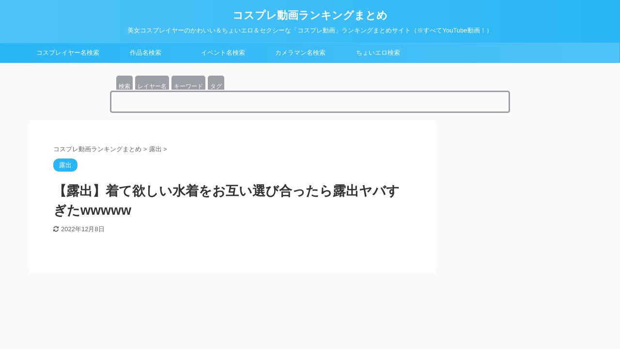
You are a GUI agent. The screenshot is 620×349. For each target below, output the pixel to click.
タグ (216, 86)
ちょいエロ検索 (378, 52)
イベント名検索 (223, 52)
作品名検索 (145, 52)
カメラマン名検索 (300, 52)
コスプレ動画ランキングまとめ (310, 15)
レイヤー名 (152, 86)
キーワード (188, 86)
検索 (124, 86)
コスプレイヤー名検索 (67, 52)
